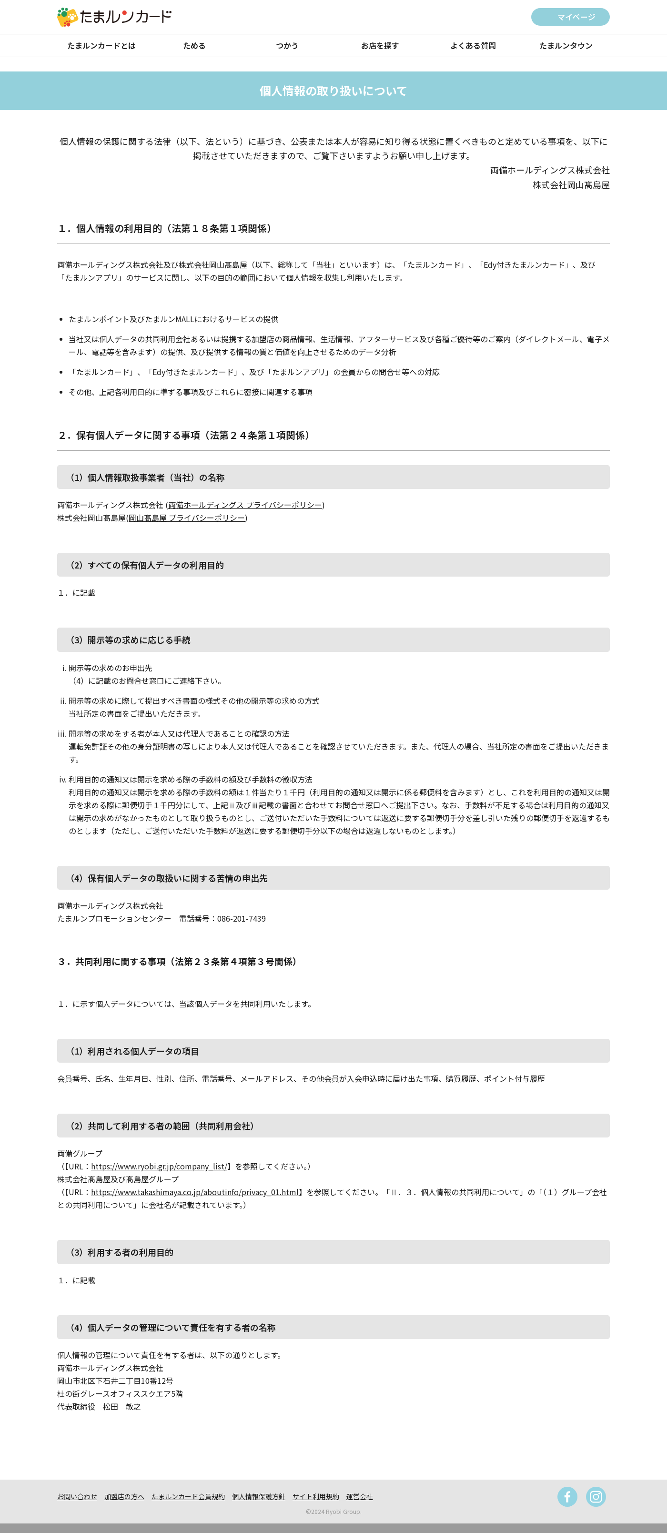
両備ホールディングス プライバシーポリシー (245, 504)
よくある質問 (473, 45)
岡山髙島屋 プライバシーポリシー (187, 517)
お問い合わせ (77, 1496)
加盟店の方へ (124, 1496)
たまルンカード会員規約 (188, 1496)
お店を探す (380, 45)
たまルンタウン (566, 45)
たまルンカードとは (101, 45)
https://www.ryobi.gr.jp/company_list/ (159, 1166)
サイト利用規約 (316, 1496)
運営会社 (359, 1496)
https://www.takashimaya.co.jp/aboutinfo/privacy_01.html (195, 1192)
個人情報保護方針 (258, 1496)
